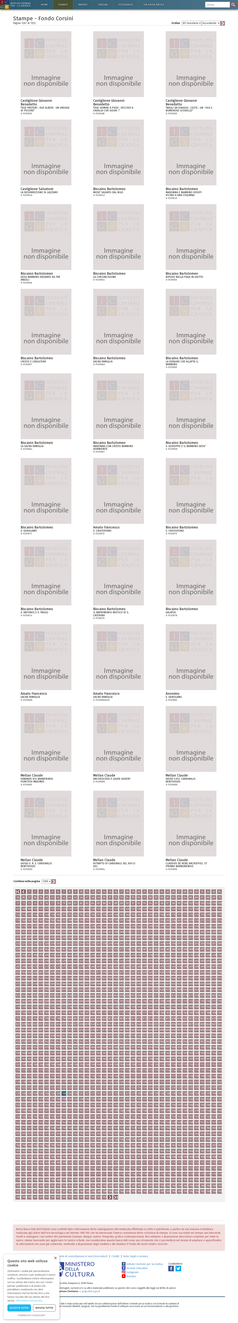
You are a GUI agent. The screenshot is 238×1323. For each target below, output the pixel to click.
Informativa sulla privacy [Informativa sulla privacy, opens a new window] (29, 1300)
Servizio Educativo (135, 1268)
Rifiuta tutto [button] (44, 1307)
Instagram (130, 1272)
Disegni (103, 4)
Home (44, 4)
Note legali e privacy (135, 1256)
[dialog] (32, 1286)
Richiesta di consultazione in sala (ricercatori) (80, 1256)
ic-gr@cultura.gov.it (89, 1291)
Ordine (175, 23)
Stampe (63, 4)
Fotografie (125, 4)
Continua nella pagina (26, 881)
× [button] (55, 1258)
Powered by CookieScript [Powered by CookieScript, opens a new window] (31, 1315)
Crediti (115, 1256)
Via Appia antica (154, 4)
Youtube (129, 1276)
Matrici (83, 4)
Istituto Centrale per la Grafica (142, 1264)
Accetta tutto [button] (19, 1307)
